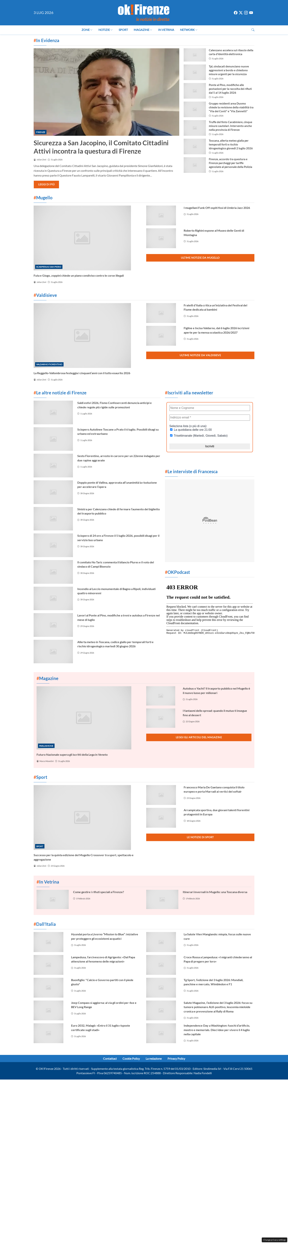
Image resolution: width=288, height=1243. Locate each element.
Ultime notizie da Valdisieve (200, 355)
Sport (123, 29)
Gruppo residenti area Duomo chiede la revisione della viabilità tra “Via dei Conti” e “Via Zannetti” (231, 107)
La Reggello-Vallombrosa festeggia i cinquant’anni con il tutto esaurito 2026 (82, 373)
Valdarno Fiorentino (49, 364)
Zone (87, 29)
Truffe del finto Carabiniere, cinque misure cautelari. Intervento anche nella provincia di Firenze (230, 125)
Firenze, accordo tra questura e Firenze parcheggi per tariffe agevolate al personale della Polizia (230, 162)
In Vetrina (166, 29)
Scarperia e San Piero (48, 266)
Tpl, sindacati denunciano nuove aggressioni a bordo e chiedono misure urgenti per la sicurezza (229, 70)
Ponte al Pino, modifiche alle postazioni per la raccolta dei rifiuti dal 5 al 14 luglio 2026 (230, 88)
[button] (252, 30)
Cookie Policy (131, 1058)
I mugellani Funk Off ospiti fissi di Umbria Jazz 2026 (217, 207)
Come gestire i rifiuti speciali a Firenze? (98, 892)
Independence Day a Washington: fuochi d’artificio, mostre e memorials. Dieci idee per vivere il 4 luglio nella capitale (217, 1030)
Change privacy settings (274, 1239)
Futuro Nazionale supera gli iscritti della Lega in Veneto (72, 754)
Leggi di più (46, 184)
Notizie (105, 29)
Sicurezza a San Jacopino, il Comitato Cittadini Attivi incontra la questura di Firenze (101, 147)
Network (189, 29)
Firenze (40, 132)
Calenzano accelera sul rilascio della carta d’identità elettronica (231, 52)
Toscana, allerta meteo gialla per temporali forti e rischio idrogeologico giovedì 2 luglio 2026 (231, 144)
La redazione (154, 1058)
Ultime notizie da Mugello (200, 257)
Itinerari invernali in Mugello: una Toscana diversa (215, 892)
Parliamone (46, 745)
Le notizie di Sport (200, 837)
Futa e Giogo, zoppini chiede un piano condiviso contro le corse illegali (79, 275)
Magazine (143, 29)
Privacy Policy (176, 1058)
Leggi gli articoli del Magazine (199, 737)
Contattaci (110, 1058)
